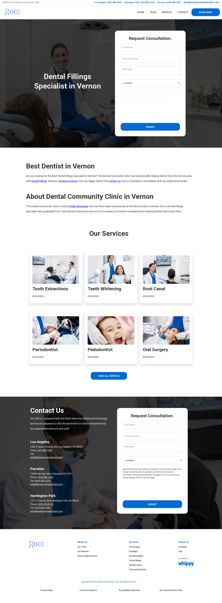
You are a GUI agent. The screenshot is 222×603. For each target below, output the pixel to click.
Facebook (182, 547)
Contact (183, 12)
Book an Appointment (87, 556)
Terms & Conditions (88, 590)
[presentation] (150, 112)
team (153, 12)
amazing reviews (68, 181)
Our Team (82, 547)
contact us (115, 181)
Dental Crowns (135, 565)
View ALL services (108, 376)
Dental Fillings (39, 181)
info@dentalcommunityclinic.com (201, 2)
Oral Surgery (134, 547)
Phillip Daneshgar (78, 206)
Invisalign (133, 551)
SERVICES (167, 12)
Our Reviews (83, 551)
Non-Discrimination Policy (171, 590)
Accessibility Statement (129, 590)
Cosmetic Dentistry (137, 569)
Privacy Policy (47, 590)
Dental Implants (136, 556)
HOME (140, 12)
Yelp (180, 551)
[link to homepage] (12, 12)
